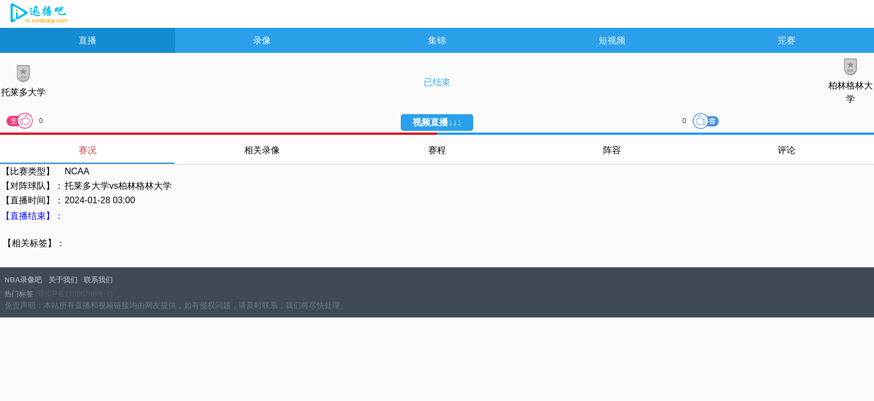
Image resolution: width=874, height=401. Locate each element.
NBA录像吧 (38, 14)
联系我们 (98, 280)
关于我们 (62, 280)
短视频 (612, 40)
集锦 (437, 40)
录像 (262, 40)
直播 (87, 40)
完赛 (786, 40)
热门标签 (18, 294)
